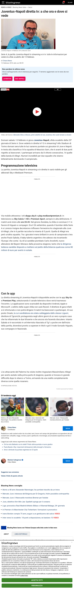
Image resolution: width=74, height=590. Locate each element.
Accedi (70, 2)
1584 (53, 548)
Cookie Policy (24, 575)
